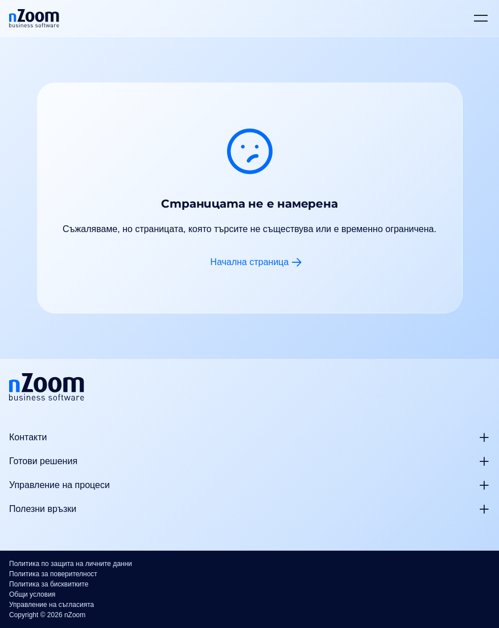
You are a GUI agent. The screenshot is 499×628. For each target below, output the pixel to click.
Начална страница (250, 262)
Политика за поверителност (53, 574)
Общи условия (32, 594)
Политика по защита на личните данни (70, 564)
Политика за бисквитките (48, 584)
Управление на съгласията (51, 605)
